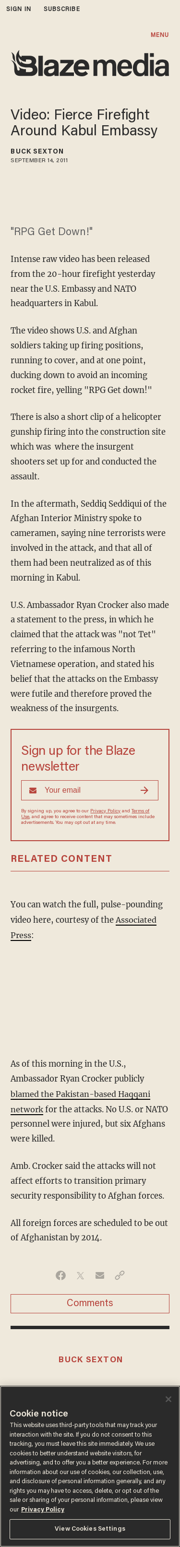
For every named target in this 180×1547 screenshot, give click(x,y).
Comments (90, 1302)
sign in (18, 9)
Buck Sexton (37, 152)
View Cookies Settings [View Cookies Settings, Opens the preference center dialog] (90, 1529)
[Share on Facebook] (61, 1273)
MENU (160, 35)
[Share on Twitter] (80, 1273)
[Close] (168, 1399)
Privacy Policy (105, 811)
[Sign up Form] (89, 790)
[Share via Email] (100, 1273)
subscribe (62, 9)
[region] (90, 1466)
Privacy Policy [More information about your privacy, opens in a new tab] (42, 1510)
